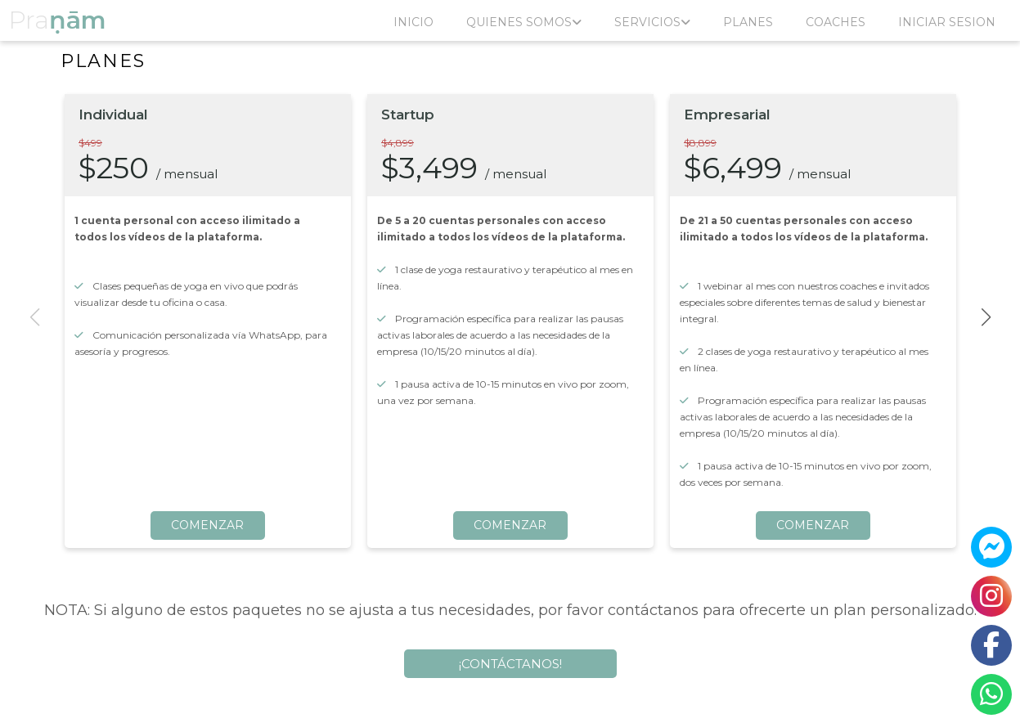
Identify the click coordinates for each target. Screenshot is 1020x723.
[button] (986, 317)
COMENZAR (207, 525)
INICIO (413, 22)
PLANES (748, 22)
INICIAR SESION (946, 22)
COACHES (835, 22)
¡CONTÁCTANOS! (510, 663)
